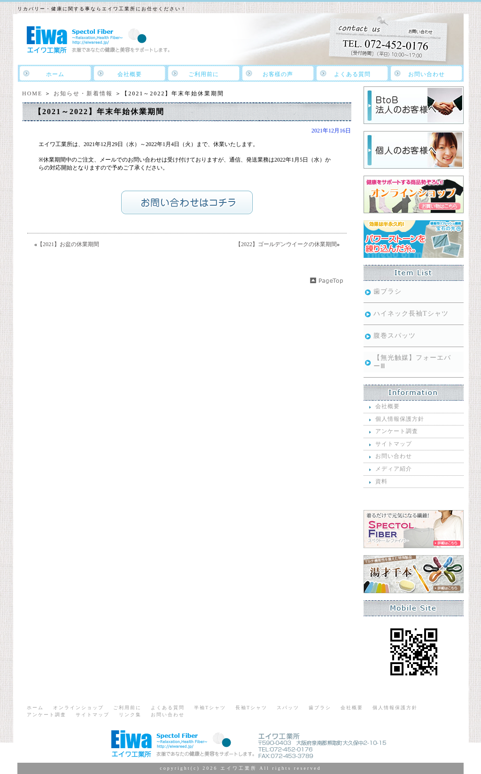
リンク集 (130, 714)
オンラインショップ (78, 707)
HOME (32, 93)
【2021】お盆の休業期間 (68, 244)
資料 (381, 481)
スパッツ (288, 707)
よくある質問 (352, 74)
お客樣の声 (278, 74)
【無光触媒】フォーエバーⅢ (412, 362)
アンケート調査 (396, 431)
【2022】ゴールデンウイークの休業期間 (286, 244)
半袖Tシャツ (210, 707)
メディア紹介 (393, 468)
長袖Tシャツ (251, 707)
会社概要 (129, 74)
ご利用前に (203, 74)
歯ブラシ (387, 291)
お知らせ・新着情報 (83, 93)
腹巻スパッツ (394, 335)
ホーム (55, 74)
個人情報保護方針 (399, 419)
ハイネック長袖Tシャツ (411, 313)
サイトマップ (393, 444)
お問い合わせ (426, 74)
